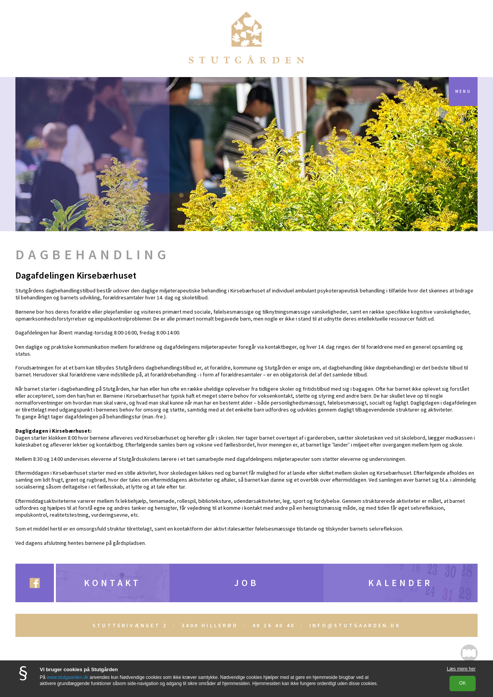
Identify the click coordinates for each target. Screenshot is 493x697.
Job (246, 582)
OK (462, 683)
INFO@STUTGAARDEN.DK (355, 625)
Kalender (400, 582)
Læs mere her (461, 669)
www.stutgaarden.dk (67, 677)
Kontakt (112, 582)
